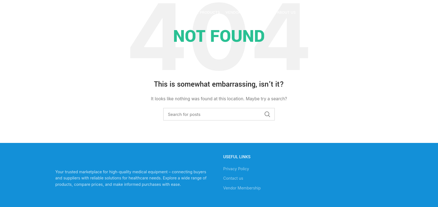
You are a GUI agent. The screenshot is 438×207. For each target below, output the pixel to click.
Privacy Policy (236, 168)
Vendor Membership (242, 188)
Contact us (233, 178)
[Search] (219, 114)
